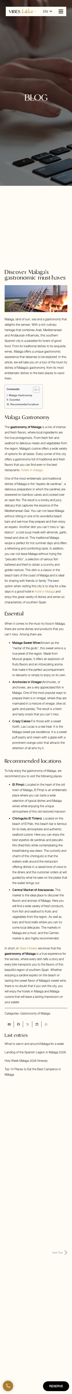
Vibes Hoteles (28, 948)
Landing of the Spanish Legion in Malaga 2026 (35, 1052)
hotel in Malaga (45, 591)
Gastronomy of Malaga (35, 1013)
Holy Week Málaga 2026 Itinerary (26, 1061)
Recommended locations (24, 404)
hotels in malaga (31, 470)
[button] (47, 11)
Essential (15, 399)
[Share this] (18, 1024)
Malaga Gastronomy (20, 395)
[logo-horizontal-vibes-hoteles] (23, 11)
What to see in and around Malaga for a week (34, 1044)
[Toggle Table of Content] (34, 389)
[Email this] (9, 1024)
